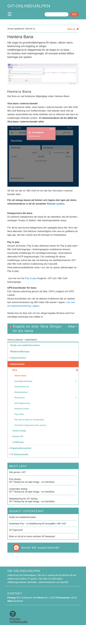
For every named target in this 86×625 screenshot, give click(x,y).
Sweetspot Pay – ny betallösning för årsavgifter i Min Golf (37, 523)
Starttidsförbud (21, 392)
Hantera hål (17, 436)
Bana (14, 370)
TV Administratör (19, 454)
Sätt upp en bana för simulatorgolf (29, 420)
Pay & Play (19, 414)
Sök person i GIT (17, 472)
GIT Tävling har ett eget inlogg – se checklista (43, 480)
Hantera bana (17, 364)
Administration (18, 358)
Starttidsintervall (22, 387)
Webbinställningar (20, 351)
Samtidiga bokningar (24, 381)
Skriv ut (71, 29)
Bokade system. (56, 203)
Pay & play (31, 278)
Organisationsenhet (20, 448)
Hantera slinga (19, 431)
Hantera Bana (20, 376)
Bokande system (22, 409)
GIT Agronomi (16, 530)
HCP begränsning (22, 403)
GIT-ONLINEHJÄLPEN (28, 6)
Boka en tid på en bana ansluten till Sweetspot (32, 536)
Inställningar (15, 340)
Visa (71, 326)
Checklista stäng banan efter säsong (30, 425)
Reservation (20, 398)
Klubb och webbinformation (25, 345)
